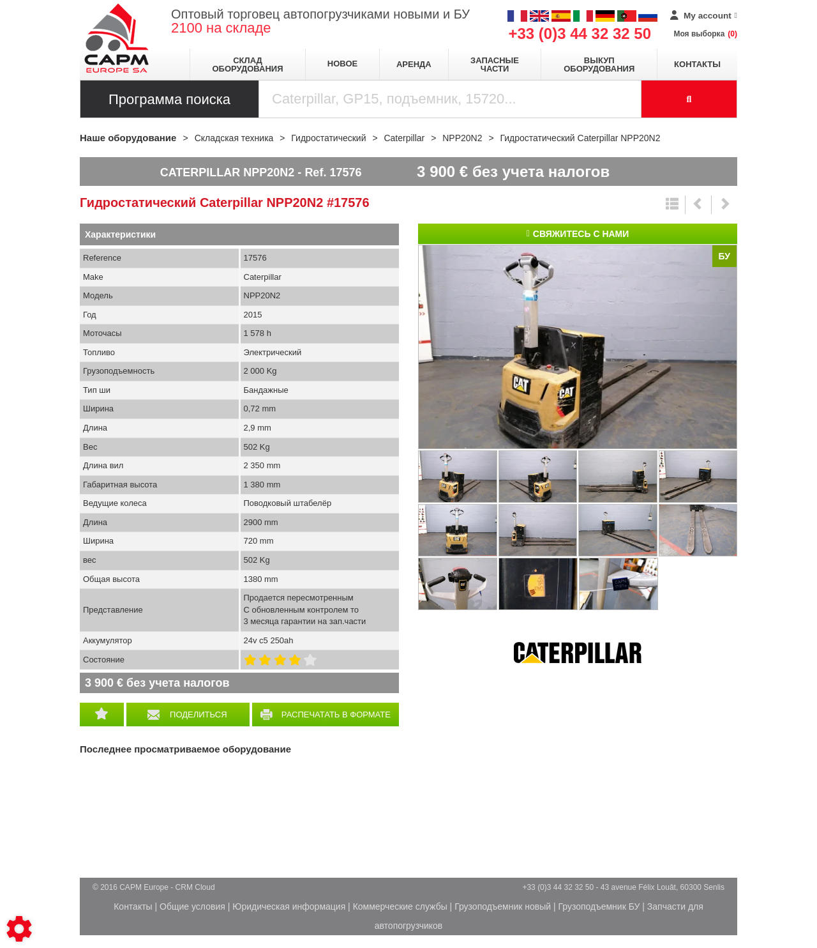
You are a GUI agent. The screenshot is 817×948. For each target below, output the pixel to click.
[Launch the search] (689, 99)
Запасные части (494, 64)
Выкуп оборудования (599, 64)
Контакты (697, 64)
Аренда (413, 64)
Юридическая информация (288, 906)
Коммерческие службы (400, 906)
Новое (342, 63)
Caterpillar (577, 653)
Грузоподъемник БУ (599, 906)
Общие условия (192, 906)
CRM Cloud (195, 887)
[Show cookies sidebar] (19, 929)
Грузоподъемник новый (502, 906)
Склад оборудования (247, 64)
